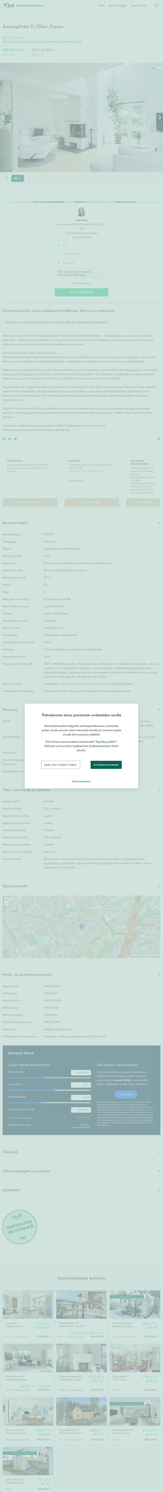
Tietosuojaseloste (81, 781)
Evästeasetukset (99, 746)
